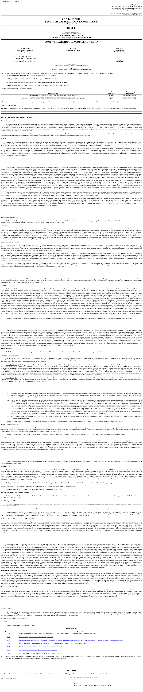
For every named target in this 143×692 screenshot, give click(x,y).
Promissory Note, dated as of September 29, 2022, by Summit (36, 637)
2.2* (8, 637)
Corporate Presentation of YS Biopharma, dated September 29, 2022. (38, 650)
